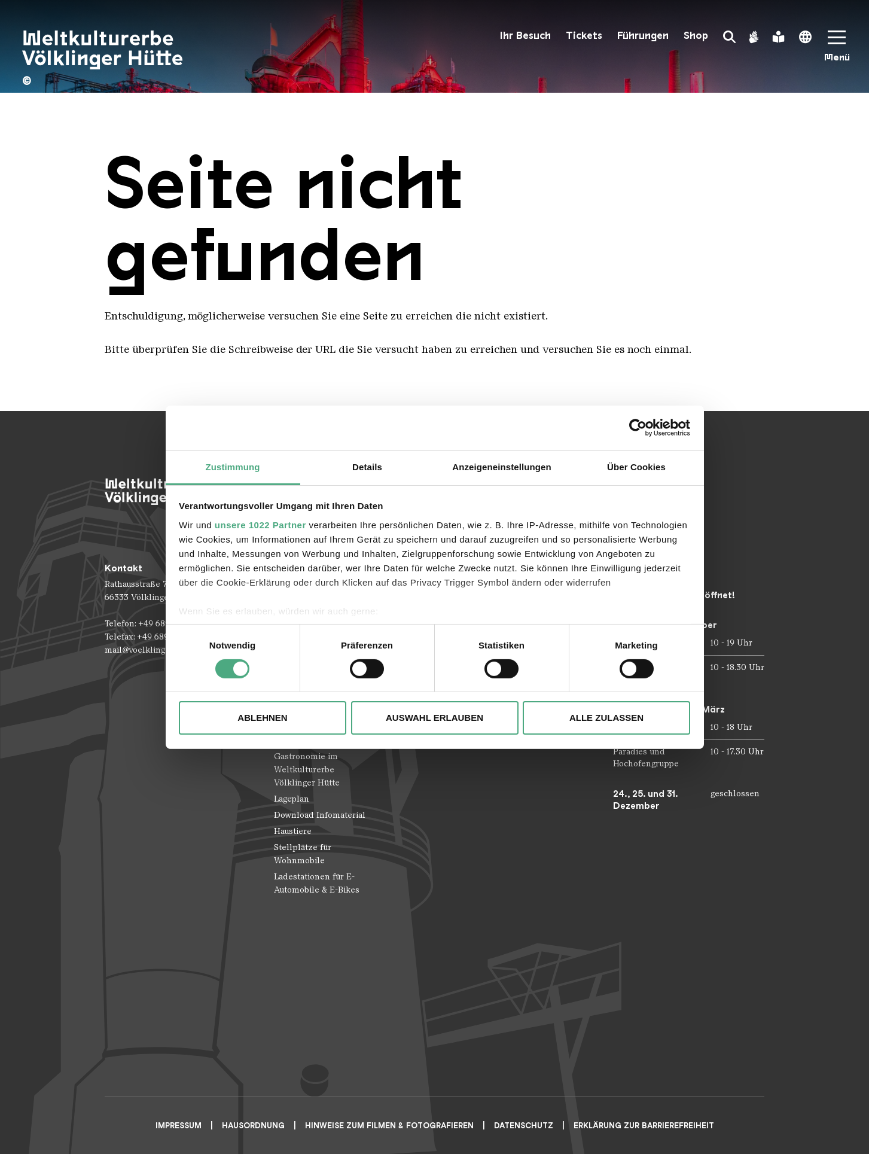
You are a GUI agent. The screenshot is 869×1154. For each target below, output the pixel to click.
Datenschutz (523, 1125)
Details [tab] (367, 466)
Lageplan (291, 798)
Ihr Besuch (525, 36)
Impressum (178, 1125)
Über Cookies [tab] (636, 466)
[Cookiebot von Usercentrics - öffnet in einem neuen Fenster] (638, 428)
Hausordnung (253, 1125)
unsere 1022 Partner (260, 524)
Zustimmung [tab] (233, 466)
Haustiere (293, 831)
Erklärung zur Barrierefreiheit (644, 1125)
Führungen (643, 36)
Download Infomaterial (319, 815)
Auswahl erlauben (434, 718)
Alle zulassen (606, 718)
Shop (696, 36)
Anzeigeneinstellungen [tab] (501, 466)
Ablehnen (262, 718)
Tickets (584, 36)
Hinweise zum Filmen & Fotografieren (389, 1125)
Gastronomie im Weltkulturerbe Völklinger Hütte (307, 769)
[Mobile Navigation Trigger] (837, 50)
